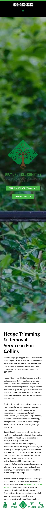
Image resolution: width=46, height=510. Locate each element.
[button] (23, 11)
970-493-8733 (23, 5)
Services (14, 507)
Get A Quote (32, 507)
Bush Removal (29, 484)
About (5, 507)
